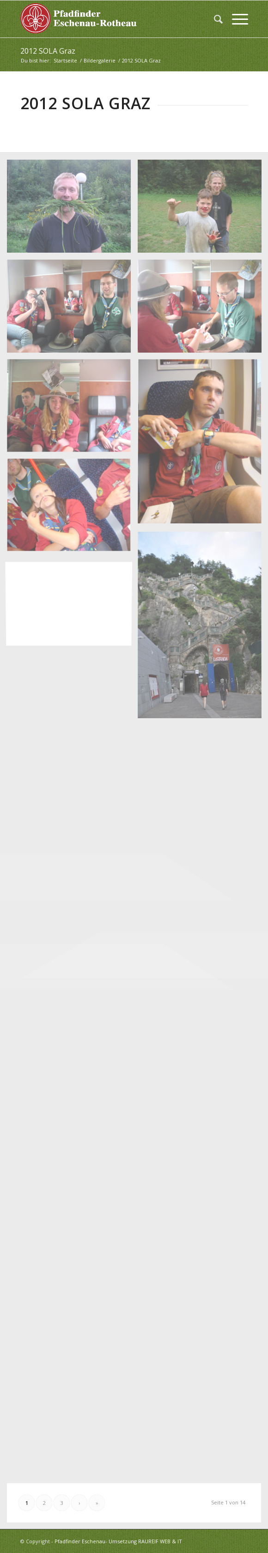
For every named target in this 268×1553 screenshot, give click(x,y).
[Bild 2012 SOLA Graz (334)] (72, 509)
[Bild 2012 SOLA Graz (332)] (72, 410)
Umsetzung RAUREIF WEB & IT (145, 1541)
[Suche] (214, 18)
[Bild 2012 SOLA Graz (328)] (72, 210)
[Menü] (235, 18)
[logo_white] (111, 18)
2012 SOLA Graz (47, 51)
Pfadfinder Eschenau (80, 1541)
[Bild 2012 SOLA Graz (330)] (72, 310)
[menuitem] (214, 18)
